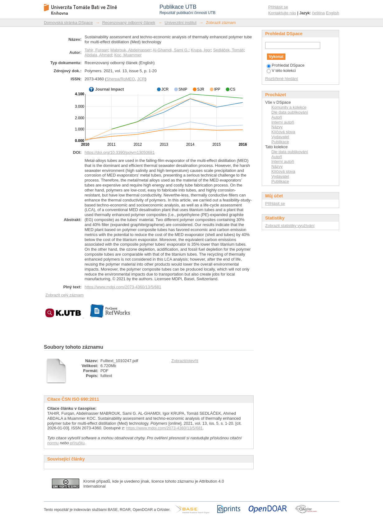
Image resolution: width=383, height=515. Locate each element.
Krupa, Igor (201, 50)
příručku (77, 443)
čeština (318, 13)
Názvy (277, 127)
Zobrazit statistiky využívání (290, 225)
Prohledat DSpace (286, 65)
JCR (141, 79)
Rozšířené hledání (281, 78)
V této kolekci (281, 70)
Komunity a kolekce (289, 107)
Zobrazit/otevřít (184, 360)
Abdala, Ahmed (98, 55)
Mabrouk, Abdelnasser (130, 50)
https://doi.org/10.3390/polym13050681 (120, 152)
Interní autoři (282, 122)
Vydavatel (280, 137)
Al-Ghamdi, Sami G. (171, 50)
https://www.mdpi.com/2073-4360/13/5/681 (123, 287)
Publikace (280, 141)
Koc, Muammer (127, 55)
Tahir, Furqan (96, 50)
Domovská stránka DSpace (68, 22)
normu (53, 443)
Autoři (276, 117)
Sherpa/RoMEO (120, 79)
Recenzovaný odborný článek (128, 22)
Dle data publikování (289, 112)
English (332, 13)
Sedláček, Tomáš (228, 50)
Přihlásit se (278, 7)
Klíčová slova (283, 132)
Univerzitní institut (181, 22)
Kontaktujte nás (282, 13)
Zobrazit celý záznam (64, 295)
